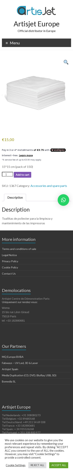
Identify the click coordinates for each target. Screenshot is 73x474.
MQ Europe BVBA (13, 356)
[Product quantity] (7, 174)
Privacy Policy (10, 261)
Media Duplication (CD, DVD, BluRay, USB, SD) (29, 375)
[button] (63, 200)
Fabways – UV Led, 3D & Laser (20, 363)
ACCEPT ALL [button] (59, 465)
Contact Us (9, 273)
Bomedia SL (9, 381)
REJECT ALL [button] (37, 465)
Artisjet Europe (37, 23)
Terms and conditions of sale (19, 248)
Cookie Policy (10, 267)
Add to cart (22, 174)
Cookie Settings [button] (15, 465)
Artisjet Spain (10, 369)
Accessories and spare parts (48, 185)
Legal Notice (9, 255)
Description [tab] (15, 197)
